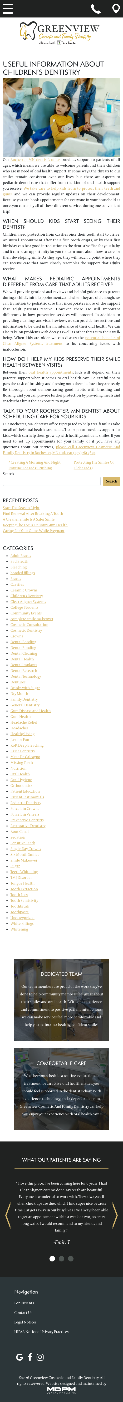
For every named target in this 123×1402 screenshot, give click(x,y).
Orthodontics (21, 785)
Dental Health (22, 659)
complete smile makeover (31, 618)
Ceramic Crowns (23, 590)
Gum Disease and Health (30, 710)
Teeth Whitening (24, 871)
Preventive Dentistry (27, 820)
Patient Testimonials (27, 797)
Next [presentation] (115, 1215)
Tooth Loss (19, 894)
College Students (24, 607)
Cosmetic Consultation (29, 624)
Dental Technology (25, 676)
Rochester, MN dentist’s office (35, 159)
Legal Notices (25, 1322)
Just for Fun (19, 739)
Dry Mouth (19, 693)
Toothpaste (19, 911)
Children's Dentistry (26, 595)
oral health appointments (51, 372)
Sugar (15, 865)
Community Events (26, 613)
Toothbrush (19, 906)
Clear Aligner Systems (28, 601)
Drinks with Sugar (25, 687)
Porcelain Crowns (24, 808)
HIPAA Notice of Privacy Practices (41, 1331)
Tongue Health (22, 883)
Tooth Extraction (24, 888)
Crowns (16, 636)
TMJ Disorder (21, 877)
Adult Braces (20, 555)
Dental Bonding (23, 641)
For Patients (24, 1303)
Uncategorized (22, 917)
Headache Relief (23, 722)
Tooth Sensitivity (24, 900)
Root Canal (19, 831)
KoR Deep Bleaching (27, 745)
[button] (52, 1259)
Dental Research (23, 670)
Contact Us (23, 1312)
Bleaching (18, 567)
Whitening (19, 929)
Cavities (17, 584)
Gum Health (20, 716)
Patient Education (25, 791)
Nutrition (18, 768)
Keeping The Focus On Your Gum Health (35, 525)
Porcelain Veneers (24, 814)
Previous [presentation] (7, 1215)
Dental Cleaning (23, 653)
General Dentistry (24, 705)
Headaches (19, 728)
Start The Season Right (21, 507)
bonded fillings (22, 572)
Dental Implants (23, 664)
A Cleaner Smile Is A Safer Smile (29, 519)
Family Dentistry (24, 699)
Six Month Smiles (24, 854)
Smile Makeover (23, 860)
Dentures (17, 682)
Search (8, 473)
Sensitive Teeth (22, 843)
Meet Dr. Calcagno (25, 756)
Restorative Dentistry (27, 825)
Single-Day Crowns (25, 848)
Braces (15, 578)
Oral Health (20, 774)
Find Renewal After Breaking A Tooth (33, 513)
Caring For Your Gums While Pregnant (33, 530)
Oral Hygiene (21, 779)
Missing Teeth (21, 762)
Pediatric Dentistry (25, 802)
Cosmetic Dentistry (26, 630)
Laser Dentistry (22, 751)
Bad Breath (19, 561)
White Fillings (22, 923)
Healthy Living (22, 733)
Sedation (17, 837)
